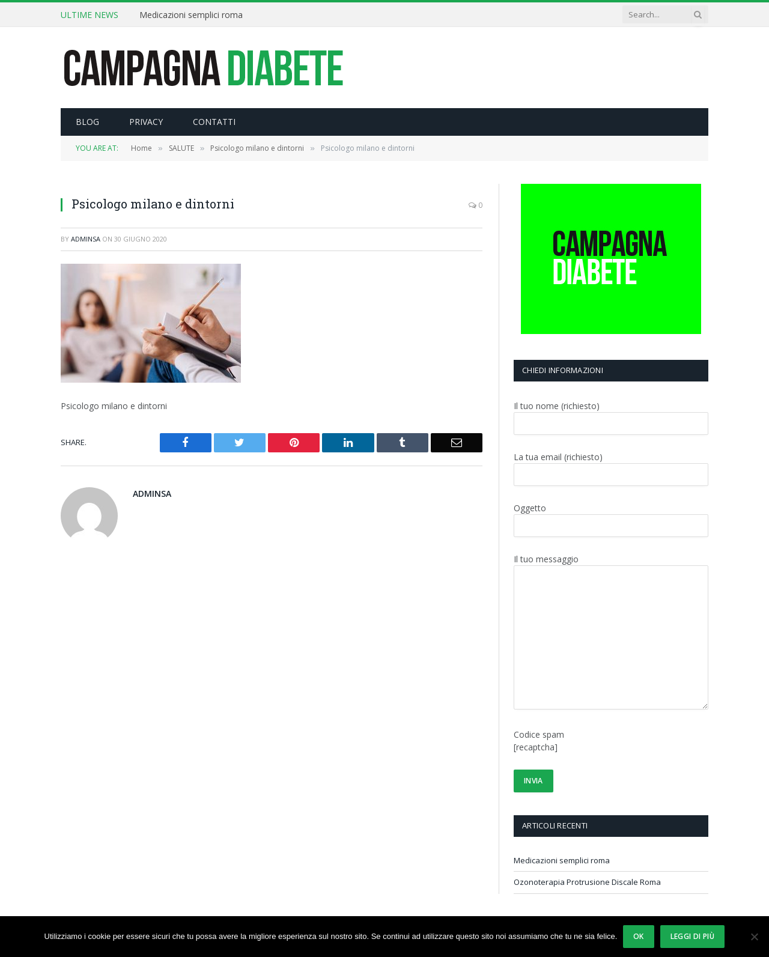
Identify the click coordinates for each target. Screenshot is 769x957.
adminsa (85, 238)
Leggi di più (692, 936)
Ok (638, 936)
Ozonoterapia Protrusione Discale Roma (587, 881)
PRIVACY (146, 121)
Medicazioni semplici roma (191, 15)
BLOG (87, 121)
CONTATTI (214, 121)
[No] (754, 937)
